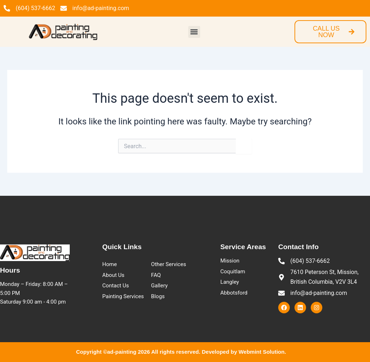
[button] (194, 32)
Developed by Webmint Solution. (244, 352)
